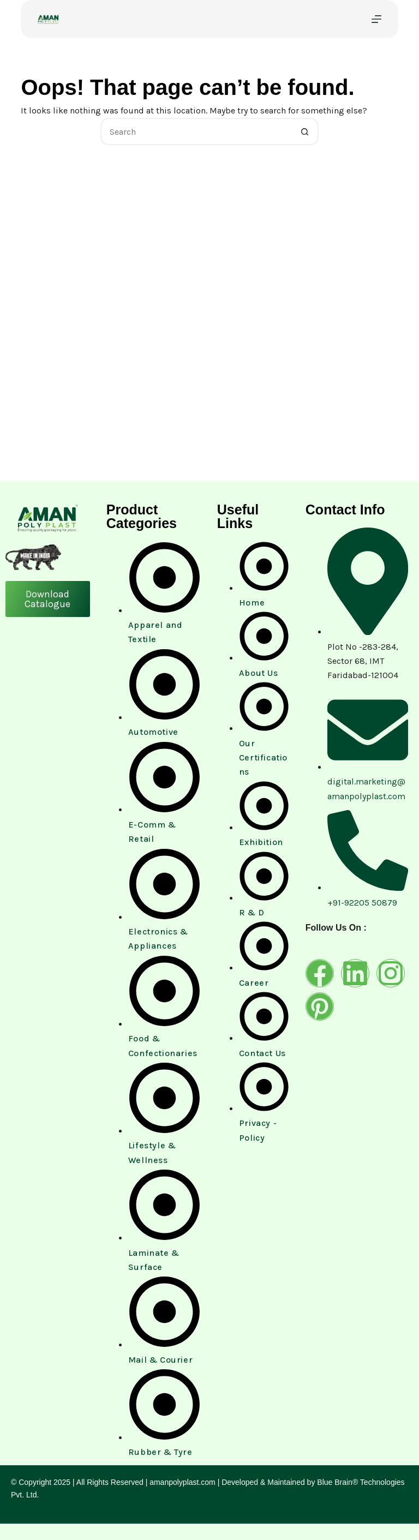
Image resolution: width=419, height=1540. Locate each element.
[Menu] (376, 19)
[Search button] (305, 131)
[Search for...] (195, 131)
